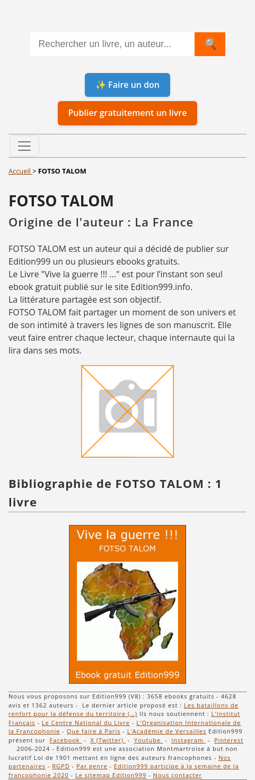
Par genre (92, 766)
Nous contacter (177, 775)
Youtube (148, 740)
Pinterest (228, 740)
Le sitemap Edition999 (110, 775)
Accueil (20, 171)
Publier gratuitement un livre (127, 113)
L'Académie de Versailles (167, 731)
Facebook (66, 740)
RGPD (60, 766)
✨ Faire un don (127, 84)
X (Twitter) (108, 740)
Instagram (188, 740)
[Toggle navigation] (24, 146)
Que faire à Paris (94, 731)
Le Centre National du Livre (86, 723)
